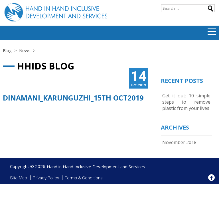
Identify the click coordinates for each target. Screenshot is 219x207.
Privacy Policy (46, 178)
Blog (7, 50)
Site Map (18, 178)
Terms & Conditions (84, 178)
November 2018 (179, 142)
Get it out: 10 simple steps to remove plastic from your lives (186, 102)
